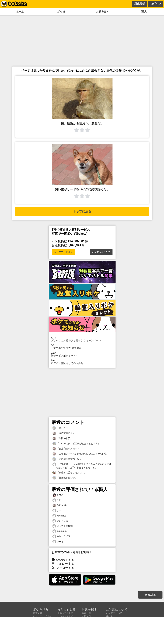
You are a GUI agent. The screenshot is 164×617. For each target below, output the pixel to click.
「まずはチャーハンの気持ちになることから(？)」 (80, 454)
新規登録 (139, 3)
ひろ (56, 500)
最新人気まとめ (65, 613)
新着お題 (86, 613)
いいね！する (63, 560)
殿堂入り (37, 613)
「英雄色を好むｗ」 (64, 478)
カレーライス (61, 536)
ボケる (61, 11)
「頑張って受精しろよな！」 (69, 472)
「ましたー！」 (62, 428)
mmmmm (59, 531)
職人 (144, 11)
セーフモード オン (63, 252)
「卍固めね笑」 (62, 438)
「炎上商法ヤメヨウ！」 (67, 449)
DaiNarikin (59, 505)
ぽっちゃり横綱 (62, 526)
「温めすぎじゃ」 (63, 433)
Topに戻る (150, 594)
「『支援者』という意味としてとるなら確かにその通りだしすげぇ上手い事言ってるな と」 (81, 466)
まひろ (57, 495)
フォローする (63, 564)
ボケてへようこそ (101, 252)
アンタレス (60, 521)
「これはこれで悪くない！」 (69, 459)
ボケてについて (114, 613)
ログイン (155, 3)
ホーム (20, 11)
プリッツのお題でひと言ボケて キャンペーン (82, 339)
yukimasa (59, 516)
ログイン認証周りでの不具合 (82, 362)
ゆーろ (57, 541)
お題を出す (102, 11)
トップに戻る (82, 211)
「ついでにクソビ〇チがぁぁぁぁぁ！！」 (76, 443)
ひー (56, 510)
